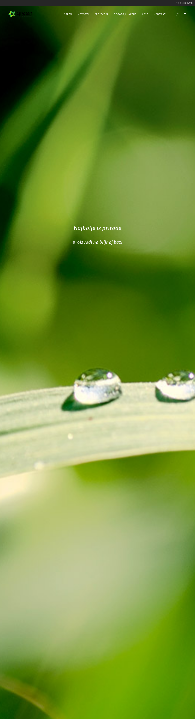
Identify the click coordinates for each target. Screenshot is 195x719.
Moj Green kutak (184, 2)
